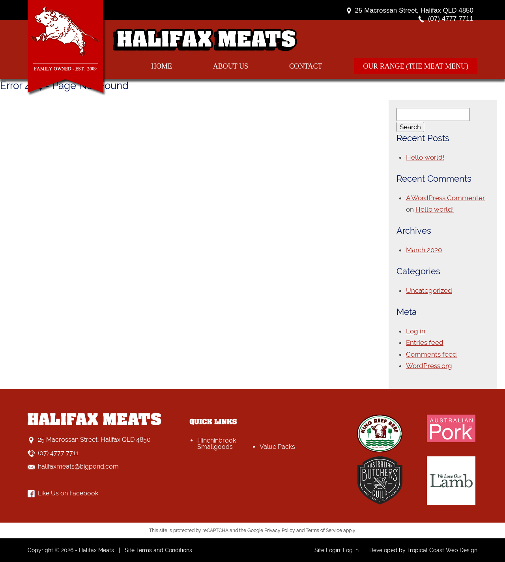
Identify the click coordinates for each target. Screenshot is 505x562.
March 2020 (424, 250)
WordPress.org (429, 366)
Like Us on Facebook (68, 493)
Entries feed (424, 342)
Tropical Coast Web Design (442, 550)
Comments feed (431, 354)
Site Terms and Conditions (158, 550)
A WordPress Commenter (445, 198)
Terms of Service (324, 530)
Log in (415, 331)
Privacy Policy (279, 530)
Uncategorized (429, 290)
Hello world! (425, 157)
